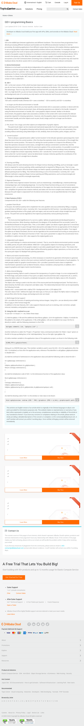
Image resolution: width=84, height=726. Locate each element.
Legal (29, 713)
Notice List (35, 713)
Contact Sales (77, 9)
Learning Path (61, 683)
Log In (66, 2)
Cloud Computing (17, 692)
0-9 (56, 701)
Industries (27, 692)
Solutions (29, 9)
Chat (8, 593)
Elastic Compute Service (10, 673)
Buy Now (60, 458)
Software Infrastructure (47, 683)
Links (42, 713)
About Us (11, 713)
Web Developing (45, 692)
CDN (20, 673)
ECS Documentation (17, 683)
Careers (4, 713)
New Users (71, 683)
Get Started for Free (13, 577)
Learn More (23, 458)
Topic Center (6, 692)
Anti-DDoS (26, 673)
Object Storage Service (38, 673)
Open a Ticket (11, 605)
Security (69, 673)
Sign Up (77, 3)
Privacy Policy (20, 713)
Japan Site (5, 683)
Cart (48, 2)
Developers (35, 692)
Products (18, 9)
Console (57, 2)
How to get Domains (31, 683)
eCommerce (51, 673)
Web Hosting (61, 673)
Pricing (39, 9)
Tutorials (55, 692)
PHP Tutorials (64, 692)
